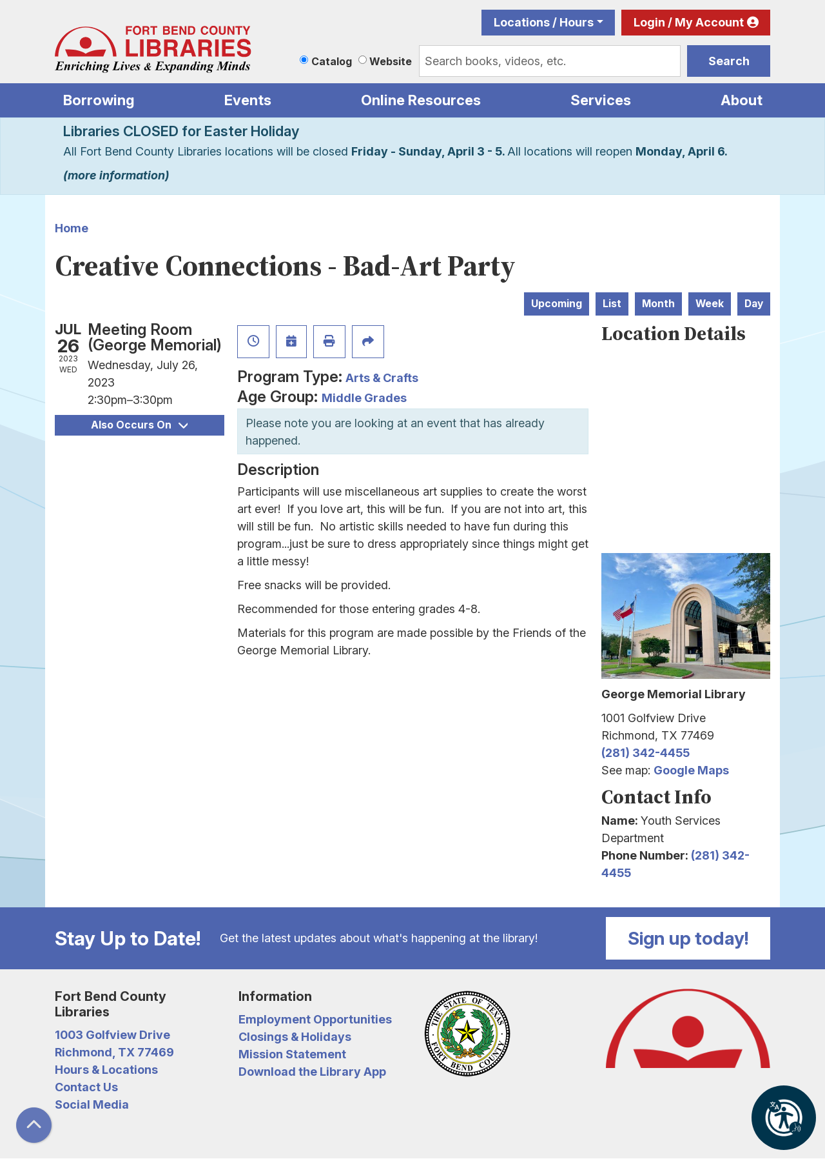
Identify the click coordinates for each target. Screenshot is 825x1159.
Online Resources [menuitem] (421, 100)
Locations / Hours (544, 22)
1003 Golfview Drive (112, 1035)
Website (390, 61)
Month (658, 303)
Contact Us (86, 1087)
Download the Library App (312, 1071)
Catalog (331, 61)
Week (709, 303)
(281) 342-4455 (645, 753)
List (612, 303)
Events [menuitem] (247, 100)
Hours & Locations (106, 1069)
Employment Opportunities (315, 1019)
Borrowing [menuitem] (99, 100)
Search (729, 61)
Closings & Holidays (294, 1036)
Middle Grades (364, 398)
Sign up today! (688, 938)
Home (71, 228)
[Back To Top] (34, 1125)
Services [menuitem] (600, 100)
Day (753, 303)
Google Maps (691, 770)
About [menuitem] (741, 100)
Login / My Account (689, 22)
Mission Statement (292, 1054)
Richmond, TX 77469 (114, 1052)
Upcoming (556, 303)
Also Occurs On (139, 425)
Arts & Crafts (381, 378)
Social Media (92, 1104)
